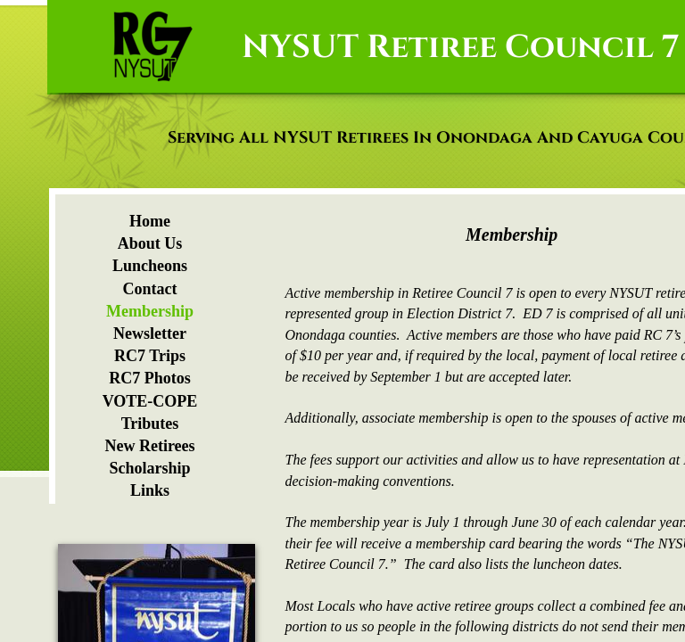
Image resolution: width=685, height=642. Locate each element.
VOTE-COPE (150, 401)
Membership (150, 311)
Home (149, 221)
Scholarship (149, 468)
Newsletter (149, 333)
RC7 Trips (150, 356)
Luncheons (149, 266)
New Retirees (149, 446)
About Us (150, 243)
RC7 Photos (150, 378)
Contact (150, 289)
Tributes (150, 423)
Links (149, 490)
